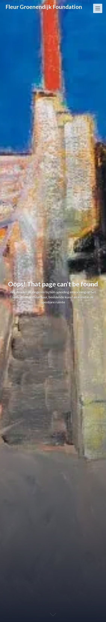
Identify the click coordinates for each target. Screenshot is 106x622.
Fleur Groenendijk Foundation (44, 7)
